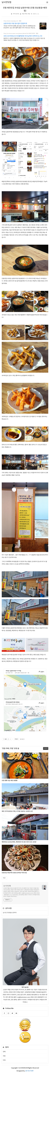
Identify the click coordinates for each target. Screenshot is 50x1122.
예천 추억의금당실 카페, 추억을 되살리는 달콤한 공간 (17, 835)
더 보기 (45, 772)
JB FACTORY (29, 1095)
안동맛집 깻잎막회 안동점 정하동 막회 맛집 (14, 897)
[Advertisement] (25, 745)
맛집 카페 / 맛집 (26, 14)
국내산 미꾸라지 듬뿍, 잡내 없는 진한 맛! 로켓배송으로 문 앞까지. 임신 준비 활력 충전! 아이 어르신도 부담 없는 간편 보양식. (20, 27)
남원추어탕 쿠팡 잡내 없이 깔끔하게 (15, 23)
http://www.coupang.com (11, 21)
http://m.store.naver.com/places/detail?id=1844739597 (19, 33)
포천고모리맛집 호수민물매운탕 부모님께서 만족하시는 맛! (23, 36)
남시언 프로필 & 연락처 (10, 937)
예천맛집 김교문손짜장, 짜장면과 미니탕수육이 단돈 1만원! (19, 866)
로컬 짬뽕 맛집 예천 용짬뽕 (9, 804)
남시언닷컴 (7, 910)
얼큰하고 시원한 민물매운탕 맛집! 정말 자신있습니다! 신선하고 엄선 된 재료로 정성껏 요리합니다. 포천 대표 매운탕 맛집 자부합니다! (24, 39)
